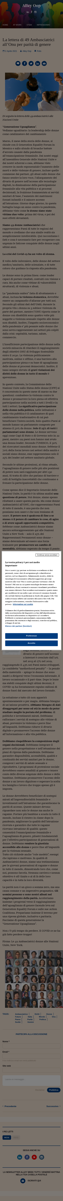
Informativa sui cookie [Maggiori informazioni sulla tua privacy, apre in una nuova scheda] (23, 604)
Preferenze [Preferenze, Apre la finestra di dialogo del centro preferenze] (31, 636)
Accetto (31, 643)
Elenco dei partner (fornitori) (18, 626)
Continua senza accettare (47, 555)
